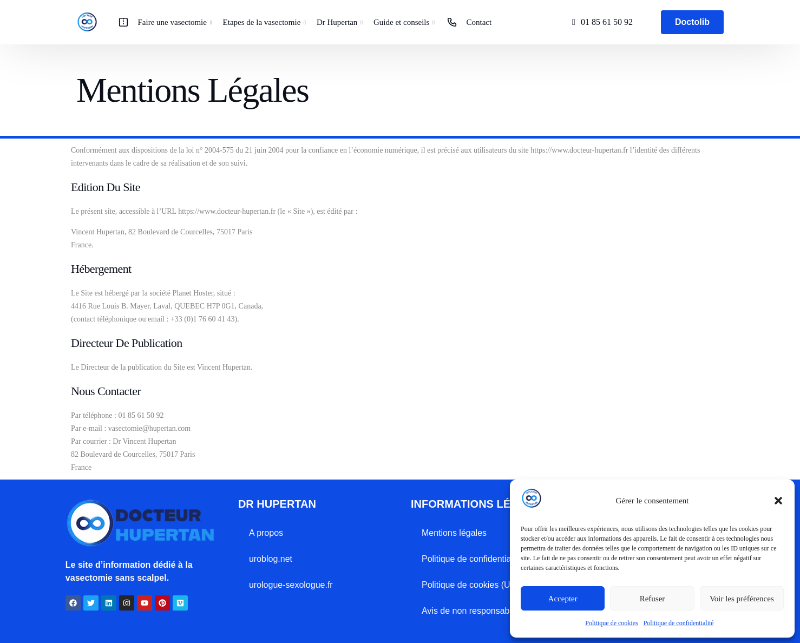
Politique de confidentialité (679, 623)
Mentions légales (454, 532)
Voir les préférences (742, 598)
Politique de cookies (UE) (470, 584)
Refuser (652, 598)
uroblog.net (270, 558)
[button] (778, 500)
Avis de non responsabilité (472, 610)
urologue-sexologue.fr (291, 584)
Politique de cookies (611, 623)
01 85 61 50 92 (607, 22)
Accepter (563, 598)
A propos (266, 532)
